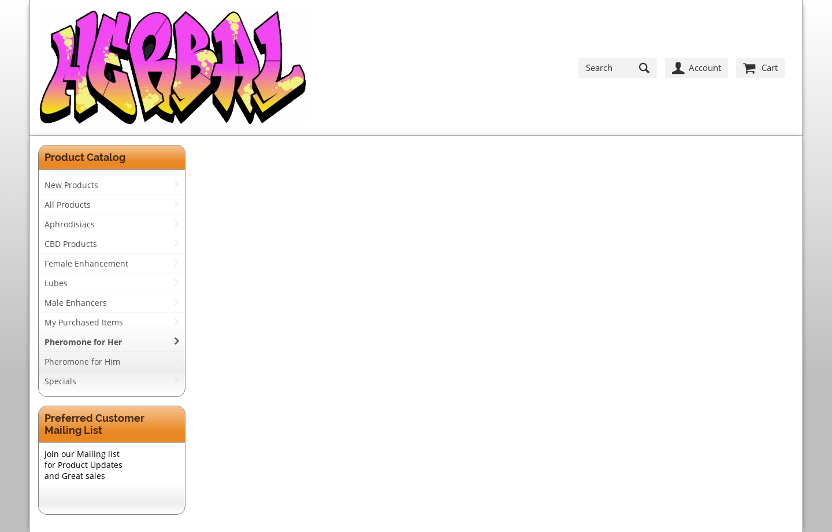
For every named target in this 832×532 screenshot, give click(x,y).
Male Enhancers (75, 302)
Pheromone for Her (83, 341)
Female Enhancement (86, 263)
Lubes (56, 283)
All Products (67, 204)
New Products (71, 184)
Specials (60, 381)
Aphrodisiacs (69, 224)
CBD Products (70, 243)
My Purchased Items (83, 322)
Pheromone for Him (82, 361)
